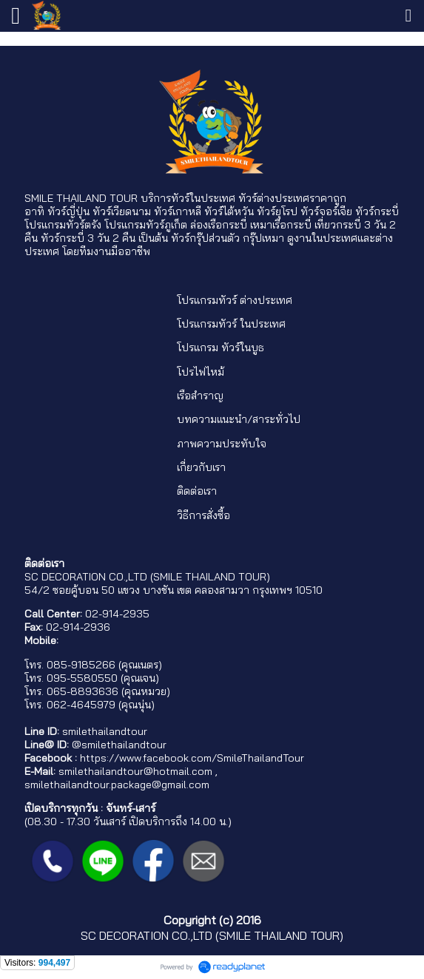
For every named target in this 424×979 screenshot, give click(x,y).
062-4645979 (81, 704)
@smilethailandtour (119, 744)
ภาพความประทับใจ (221, 443)
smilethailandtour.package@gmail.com (116, 784)
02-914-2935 (117, 613)
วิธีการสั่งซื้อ (203, 515)
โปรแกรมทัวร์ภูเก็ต (145, 224)
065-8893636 (82, 691)
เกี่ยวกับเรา (201, 467)
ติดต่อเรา (197, 491)
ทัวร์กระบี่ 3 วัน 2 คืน (88, 238)
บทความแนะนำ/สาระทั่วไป (238, 419)
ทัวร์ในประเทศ (203, 198)
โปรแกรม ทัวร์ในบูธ (220, 347)
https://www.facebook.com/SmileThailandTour (192, 758)
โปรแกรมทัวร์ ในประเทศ (231, 324)
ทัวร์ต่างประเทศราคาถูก (292, 198)
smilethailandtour (104, 731)
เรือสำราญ (200, 395)
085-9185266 (81, 664)
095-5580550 (82, 678)
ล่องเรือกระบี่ (218, 224)
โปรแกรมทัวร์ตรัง (62, 224)
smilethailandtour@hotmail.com (135, 771)
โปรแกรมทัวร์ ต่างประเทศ (234, 300)
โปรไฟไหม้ (200, 372)
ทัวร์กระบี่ (377, 211)
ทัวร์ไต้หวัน (229, 211)
